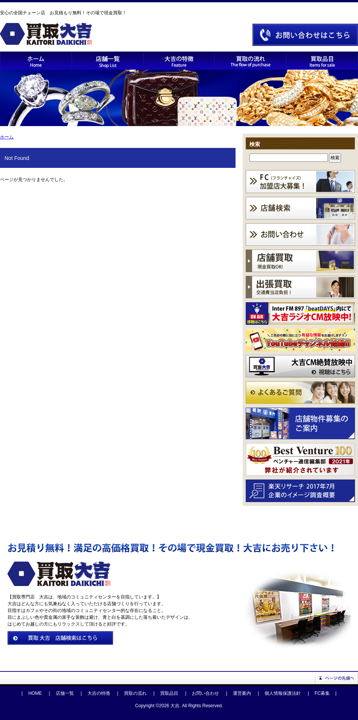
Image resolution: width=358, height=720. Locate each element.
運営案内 (242, 693)
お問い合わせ (205, 693)
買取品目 (169, 693)
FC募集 (322, 693)
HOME (35, 693)
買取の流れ (135, 693)
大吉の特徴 (98, 693)
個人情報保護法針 (283, 693)
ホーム (7, 137)
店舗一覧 (65, 693)
